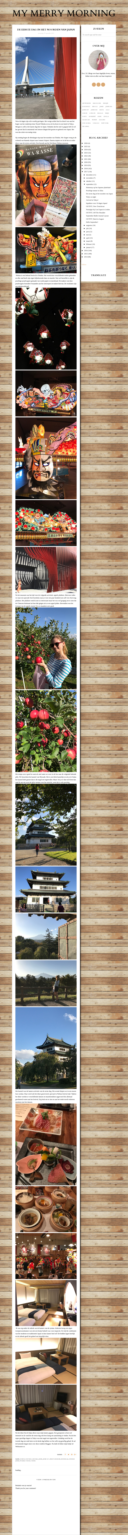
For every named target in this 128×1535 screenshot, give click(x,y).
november (89, 178)
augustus (89, 225)
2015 (86, 254)
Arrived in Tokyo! (92, 200)
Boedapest (86, 106)
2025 (86, 146)
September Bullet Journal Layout (97, 216)
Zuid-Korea (86, 123)
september (89, 184)
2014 (86, 257)
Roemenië (92, 116)
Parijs (107, 113)
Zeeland (102, 120)
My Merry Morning (64, 13)
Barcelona (97, 103)
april (87, 238)
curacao (96, 123)
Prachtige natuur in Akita (94, 191)
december (89, 175)
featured (29, 1459)
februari (89, 244)
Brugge (95, 106)
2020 (86, 162)
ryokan (22, 1461)
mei (87, 235)
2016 (86, 250)
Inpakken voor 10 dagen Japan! (96, 203)
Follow (84, 265)
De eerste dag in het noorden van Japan (99, 194)
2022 (86, 156)
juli (87, 228)
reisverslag (64, 1459)
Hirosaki (35, 1459)
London (92, 113)
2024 (86, 150)
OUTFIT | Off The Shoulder (95, 213)
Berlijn (105, 103)
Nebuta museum (55, 1459)
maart (88, 241)
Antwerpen (86, 103)
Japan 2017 (46, 1459)
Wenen (94, 120)
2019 (86, 165)
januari (88, 247)
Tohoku (28, 1461)
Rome (99, 116)
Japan (40, 1459)
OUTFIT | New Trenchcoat (95, 206)
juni (87, 232)
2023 (86, 153)
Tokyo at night (91, 197)
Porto (84, 116)
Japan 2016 (109, 106)
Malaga (100, 113)
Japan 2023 (94, 110)
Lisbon (84, 113)
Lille (107, 110)
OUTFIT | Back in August (95, 219)
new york (104, 123)
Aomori (22, 1459)
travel (33, 1461)
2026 (86, 143)
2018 (86, 168)
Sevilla (106, 116)
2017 (86, 172)
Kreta (102, 110)
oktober (88, 181)
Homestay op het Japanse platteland (98, 187)
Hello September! (92, 222)
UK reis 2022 (86, 120)
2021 (86, 159)
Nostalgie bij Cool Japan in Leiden (98, 210)
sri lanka (85, 126)
